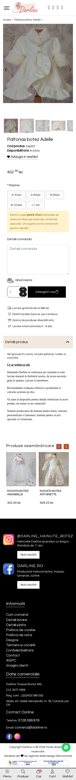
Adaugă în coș (46, 291)
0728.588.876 (29, 720)
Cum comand (17, 615)
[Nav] (59, 446)
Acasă (7, 19)
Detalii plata (16, 625)
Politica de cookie (20, 630)
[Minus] (23, 289)
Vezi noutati (28, 554)
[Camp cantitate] (16, 291)
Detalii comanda (19, 239)
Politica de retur (19, 635)
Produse (23, 776)
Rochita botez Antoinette (50, 493)
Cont (52, 776)
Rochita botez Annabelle (18, 493)
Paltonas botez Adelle (27, 19)
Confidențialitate (20, 650)
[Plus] (23, 294)
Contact (13, 655)
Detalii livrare (16, 620)
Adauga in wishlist (22, 157)
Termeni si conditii (20, 645)
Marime (14, 185)
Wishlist (67, 776)
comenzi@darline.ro (31, 727)
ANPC (11, 660)
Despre (12, 640)
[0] (38, 772)
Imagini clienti (17, 665)
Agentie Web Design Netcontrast (50, 756)
